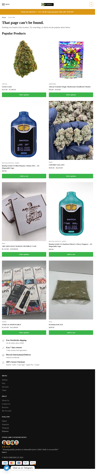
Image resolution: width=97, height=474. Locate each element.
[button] (91, 4)
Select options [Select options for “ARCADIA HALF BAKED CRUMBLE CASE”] (24, 254)
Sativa (4, 84)
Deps (50, 162)
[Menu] (6, 4)
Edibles (5, 380)
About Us (5, 400)
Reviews (5, 407)
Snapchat (5, 424)
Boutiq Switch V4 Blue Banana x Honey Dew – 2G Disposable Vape (20, 167)
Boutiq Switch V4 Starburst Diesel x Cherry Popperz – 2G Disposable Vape (70, 245)
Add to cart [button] (24, 176)
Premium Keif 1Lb (56, 325)
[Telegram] (6, 468)
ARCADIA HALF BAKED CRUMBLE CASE (19, 246)
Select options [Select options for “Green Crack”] (24, 95)
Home (4, 17)
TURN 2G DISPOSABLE (11, 325)
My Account (6, 411)
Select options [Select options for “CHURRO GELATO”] (71, 176)
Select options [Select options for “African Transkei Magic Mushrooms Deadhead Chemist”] (71, 95)
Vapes (17, 163)
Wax (3, 243)
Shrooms (52, 84)
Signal (4, 421)
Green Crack (7, 87)
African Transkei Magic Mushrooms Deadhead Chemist (70, 87)
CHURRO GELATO (56, 165)
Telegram (5, 428)
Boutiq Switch (8, 163)
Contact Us (6, 404)
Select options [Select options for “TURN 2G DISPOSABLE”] (24, 333)
